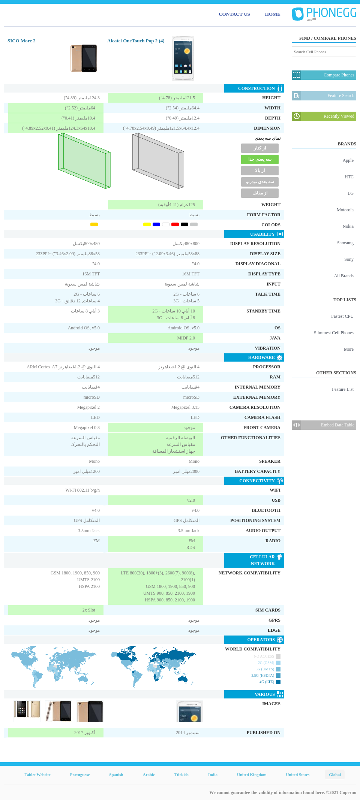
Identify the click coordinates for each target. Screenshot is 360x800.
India (213, 774)
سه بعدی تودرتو (260, 181)
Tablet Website (37, 774)
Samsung (345, 242)
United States (298, 774)
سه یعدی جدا (260, 159)
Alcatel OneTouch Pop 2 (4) (136, 40)
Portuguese (80, 774)
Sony (349, 259)
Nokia (348, 226)
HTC (349, 176)
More (349, 349)
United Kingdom (252, 774)
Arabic (149, 774)
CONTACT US (234, 14)
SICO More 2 (22, 40)
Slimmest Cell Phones (334, 332)
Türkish (181, 774)
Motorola (345, 209)
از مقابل (259, 193)
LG (351, 193)
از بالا (260, 170)
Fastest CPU (342, 316)
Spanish (116, 774)
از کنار (260, 148)
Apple (348, 160)
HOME (272, 14)
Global (335, 774)
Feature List (343, 389)
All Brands (344, 275)
